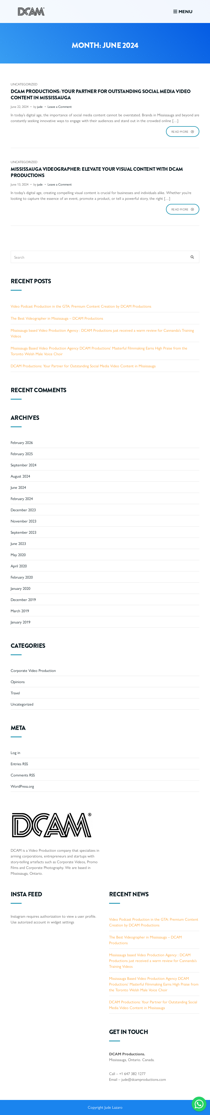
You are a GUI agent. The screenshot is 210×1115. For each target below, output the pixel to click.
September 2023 (23, 532)
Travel (15, 692)
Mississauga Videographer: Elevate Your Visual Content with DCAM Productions (97, 172)
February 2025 (22, 453)
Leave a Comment (60, 106)
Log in (15, 752)
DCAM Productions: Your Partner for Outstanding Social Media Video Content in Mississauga (101, 95)
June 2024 (18, 487)
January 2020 (20, 588)
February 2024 (22, 498)
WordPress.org (22, 786)
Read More (182, 131)
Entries (19, 763)
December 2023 (23, 509)
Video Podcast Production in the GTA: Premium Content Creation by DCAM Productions (81, 306)
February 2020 (22, 577)
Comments (23, 775)
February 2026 (22, 442)
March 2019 (20, 610)
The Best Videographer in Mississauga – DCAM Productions (57, 318)
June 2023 (18, 543)
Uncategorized (24, 84)
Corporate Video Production (33, 670)
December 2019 (23, 599)
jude (40, 106)
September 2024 (23, 464)
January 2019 (20, 622)
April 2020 (19, 565)
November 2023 (23, 521)
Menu (182, 11)
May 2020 (18, 554)
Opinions (18, 681)
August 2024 (20, 476)
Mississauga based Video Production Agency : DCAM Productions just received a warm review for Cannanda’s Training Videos (153, 960)
